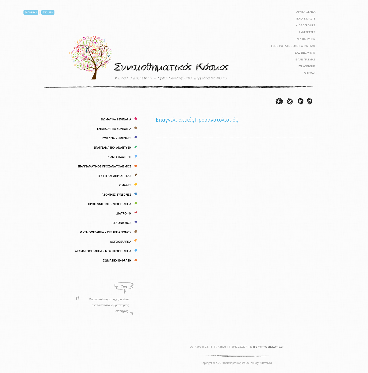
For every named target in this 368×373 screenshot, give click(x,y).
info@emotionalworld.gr (268, 346)
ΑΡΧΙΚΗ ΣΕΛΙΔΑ (305, 11)
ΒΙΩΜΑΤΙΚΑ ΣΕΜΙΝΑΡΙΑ (116, 119)
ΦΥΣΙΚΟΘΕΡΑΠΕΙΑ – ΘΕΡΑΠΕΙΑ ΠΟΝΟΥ (105, 232)
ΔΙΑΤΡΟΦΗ (123, 213)
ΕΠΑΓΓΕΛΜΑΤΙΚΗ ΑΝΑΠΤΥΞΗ (112, 148)
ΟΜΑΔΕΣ (125, 185)
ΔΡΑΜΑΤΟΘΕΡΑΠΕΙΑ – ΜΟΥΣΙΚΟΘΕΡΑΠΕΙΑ (103, 251)
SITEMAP (309, 73)
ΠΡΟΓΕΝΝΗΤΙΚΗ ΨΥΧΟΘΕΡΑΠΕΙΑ (109, 204)
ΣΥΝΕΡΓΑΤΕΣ (307, 32)
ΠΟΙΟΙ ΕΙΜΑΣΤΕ (305, 18)
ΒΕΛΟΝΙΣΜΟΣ (122, 223)
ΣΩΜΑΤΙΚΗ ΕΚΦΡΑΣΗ (117, 260)
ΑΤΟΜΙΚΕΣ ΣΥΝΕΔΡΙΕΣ (116, 195)
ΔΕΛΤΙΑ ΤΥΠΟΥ (305, 39)
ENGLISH (47, 12)
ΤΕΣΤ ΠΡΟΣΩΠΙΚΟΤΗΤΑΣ (114, 176)
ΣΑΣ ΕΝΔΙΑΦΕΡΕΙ (305, 52)
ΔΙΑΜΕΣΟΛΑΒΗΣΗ (119, 157)
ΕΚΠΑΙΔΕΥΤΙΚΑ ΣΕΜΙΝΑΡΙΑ (114, 129)
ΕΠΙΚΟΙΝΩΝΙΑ (307, 66)
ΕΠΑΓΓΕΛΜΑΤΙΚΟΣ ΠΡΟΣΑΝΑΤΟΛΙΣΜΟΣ (104, 166)
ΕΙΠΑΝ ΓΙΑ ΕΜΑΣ (305, 59)
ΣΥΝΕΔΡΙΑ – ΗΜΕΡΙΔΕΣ (116, 138)
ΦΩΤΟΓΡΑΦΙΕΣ (305, 25)
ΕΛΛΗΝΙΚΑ (31, 12)
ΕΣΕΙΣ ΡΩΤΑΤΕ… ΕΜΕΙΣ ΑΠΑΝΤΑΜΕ (293, 46)
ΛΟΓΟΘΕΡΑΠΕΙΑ (120, 242)
